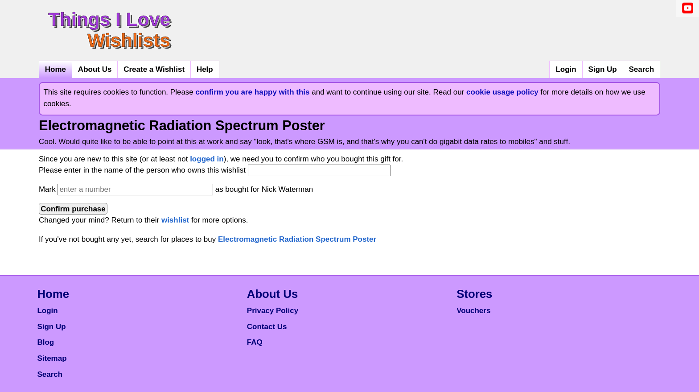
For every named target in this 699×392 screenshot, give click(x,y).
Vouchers (473, 310)
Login (565, 69)
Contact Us (267, 326)
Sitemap (51, 358)
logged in (207, 159)
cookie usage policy (502, 92)
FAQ (255, 342)
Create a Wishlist (154, 69)
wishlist (175, 220)
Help (205, 69)
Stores (474, 294)
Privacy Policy (272, 310)
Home (55, 69)
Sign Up (602, 69)
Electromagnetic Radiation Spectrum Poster (297, 239)
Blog (45, 342)
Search (641, 69)
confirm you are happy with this (253, 92)
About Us (95, 69)
